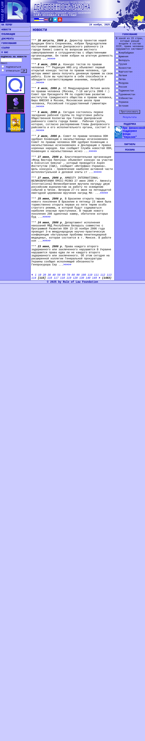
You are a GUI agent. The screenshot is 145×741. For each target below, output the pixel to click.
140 (88, 277)
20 (44, 274)
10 (39, 274)
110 (90, 274)
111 (96, 274)
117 (56, 277)
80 (73, 274)
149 (94, 277)
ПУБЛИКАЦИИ (7, 34)
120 (75, 277)
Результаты (129, 117)
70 (68, 274)
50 (58, 274)
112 (102, 274)
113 (109, 274)
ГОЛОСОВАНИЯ (8, 43)
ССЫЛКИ (5, 48)
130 (81, 277)
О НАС (4, 52)
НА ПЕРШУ (6, 25)
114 (33, 277)
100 (83, 274)
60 (63, 274)
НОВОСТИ (5, 29)
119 (69, 277)
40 (54, 274)
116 (49, 277)
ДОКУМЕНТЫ (7, 39)
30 (49, 274)
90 (78, 274)
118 (62, 277)
